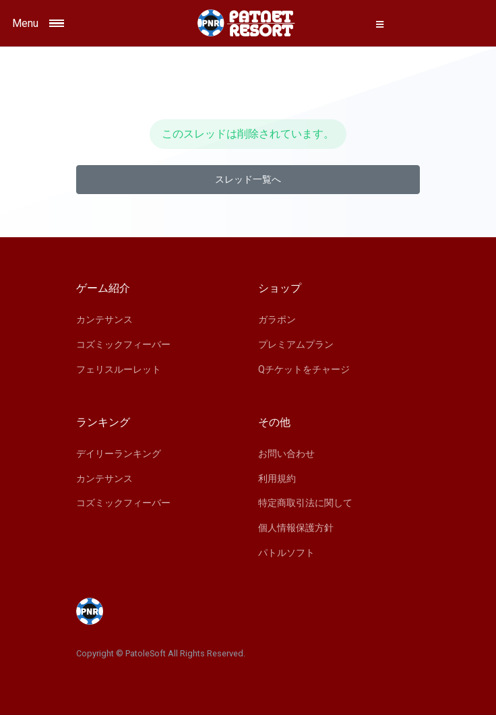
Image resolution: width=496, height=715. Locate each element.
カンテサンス (104, 319)
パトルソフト (286, 552)
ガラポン (277, 319)
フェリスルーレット (118, 369)
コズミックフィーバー (123, 344)
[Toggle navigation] (69, 23)
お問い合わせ (286, 453)
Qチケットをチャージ (304, 369)
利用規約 (277, 478)
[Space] (248, 23)
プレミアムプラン (296, 344)
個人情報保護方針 (296, 527)
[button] (380, 24)
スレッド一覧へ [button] (248, 179)
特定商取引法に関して (305, 502)
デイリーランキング (118, 453)
